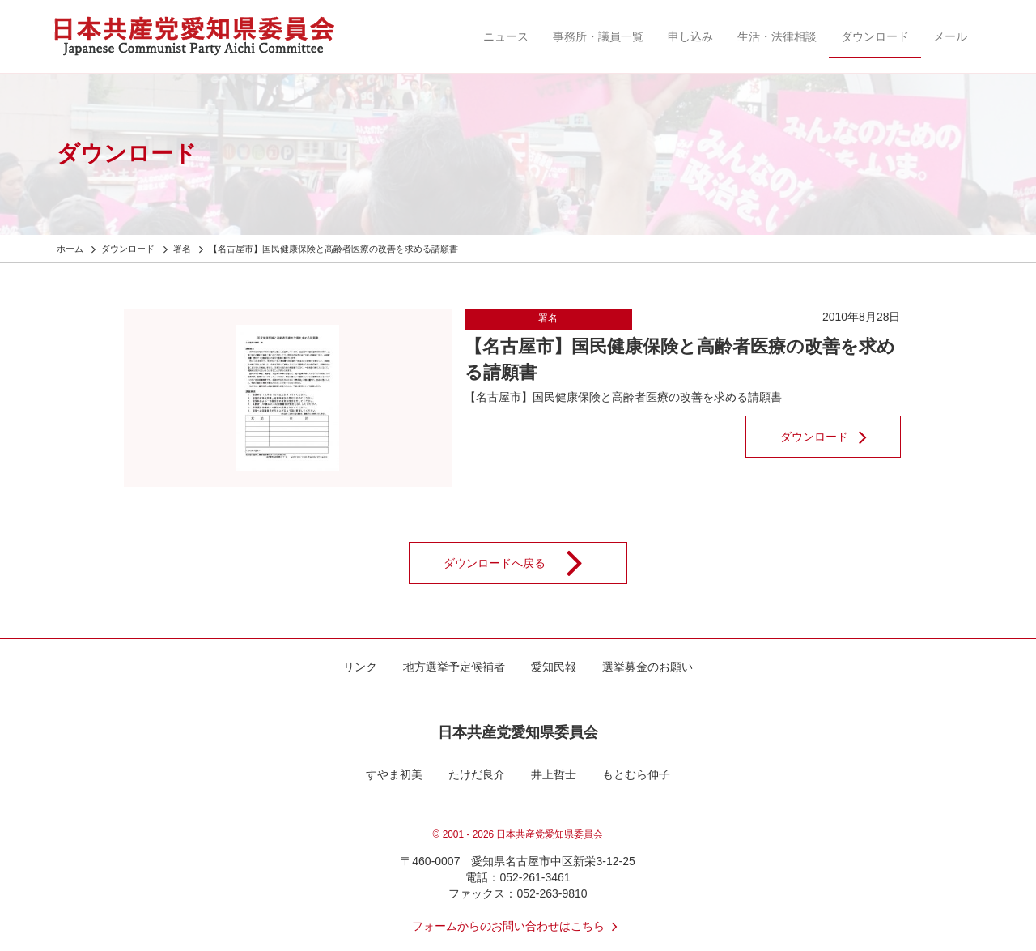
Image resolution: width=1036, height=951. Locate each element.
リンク (360, 666)
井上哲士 (553, 774)
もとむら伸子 (636, 774)
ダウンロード (875, 36)
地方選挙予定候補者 (454, 666)
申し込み (690, 36)
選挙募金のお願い (647, 666)
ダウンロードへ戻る (524, 563)
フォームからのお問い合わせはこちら (518, 925)
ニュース (506, 36)
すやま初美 (394, 774)
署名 (548, 318)
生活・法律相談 (777, 36)
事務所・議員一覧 (598, 36)
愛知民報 (553, 666)
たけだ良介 (476, 774)
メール (950, 36)
